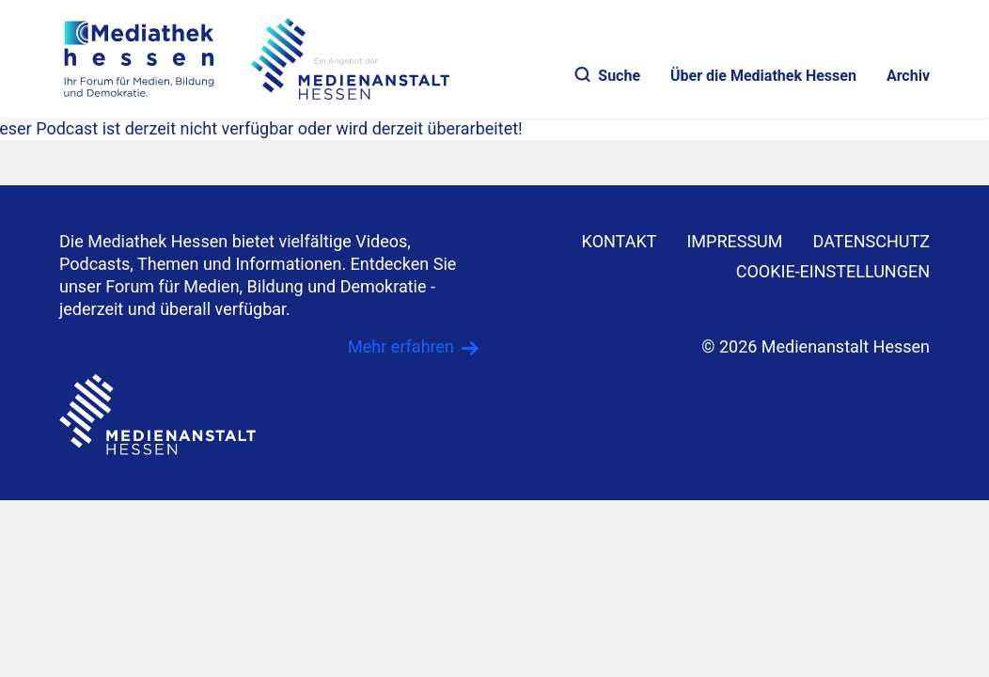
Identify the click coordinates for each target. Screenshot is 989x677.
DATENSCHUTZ (872, 241)
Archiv (908, 76)
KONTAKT (619, 241)
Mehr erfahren (401, 346)
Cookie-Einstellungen (833, 271)
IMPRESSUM (734, 241)
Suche (607, 76)
